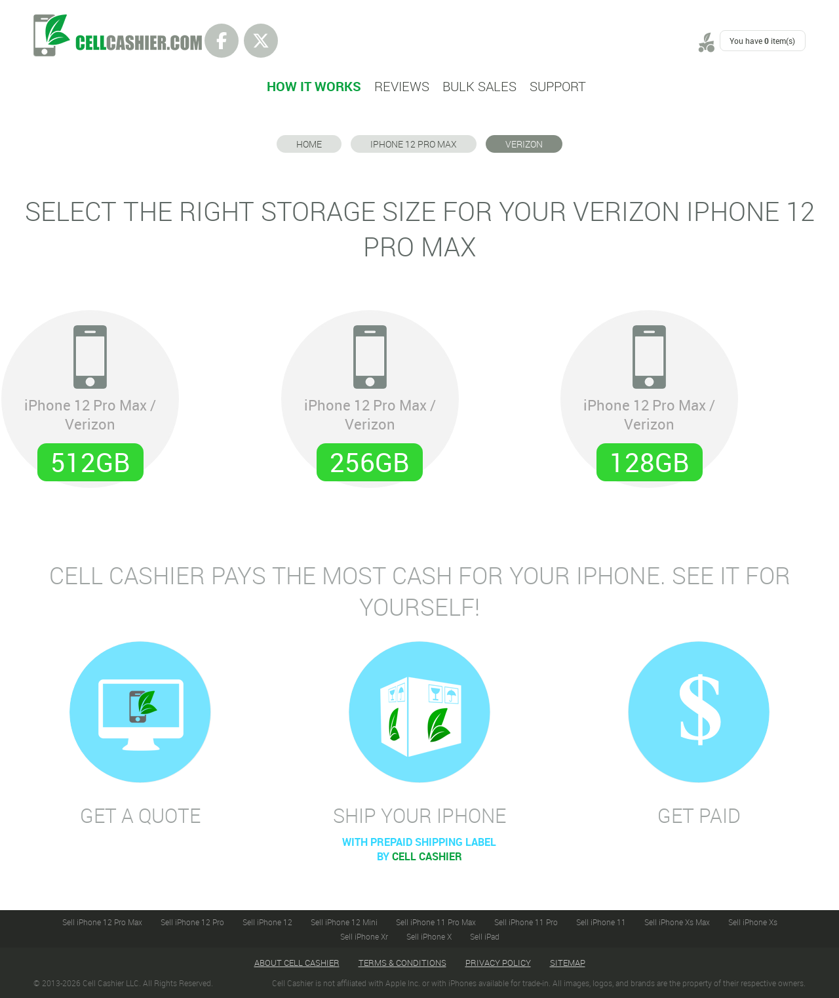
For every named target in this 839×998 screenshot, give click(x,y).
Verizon (524, 144)
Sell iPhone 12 (267, 922)
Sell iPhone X (429, 936)
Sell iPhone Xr (364, 936)
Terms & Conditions (402, 962)
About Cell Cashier (297, 962)
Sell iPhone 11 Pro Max (436, 922)
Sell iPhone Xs (752, 922)
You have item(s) (762, 40)
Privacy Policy (498, 962)
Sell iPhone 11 (601, 922)
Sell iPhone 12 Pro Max (102, 922)
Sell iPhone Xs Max (677, 922)
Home (309, 144)
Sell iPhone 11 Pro (526, 922)
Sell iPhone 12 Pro (192, 922)
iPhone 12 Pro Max (413, 144)
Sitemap (567, 962)
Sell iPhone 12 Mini (344, 922)
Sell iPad (484, 936)
